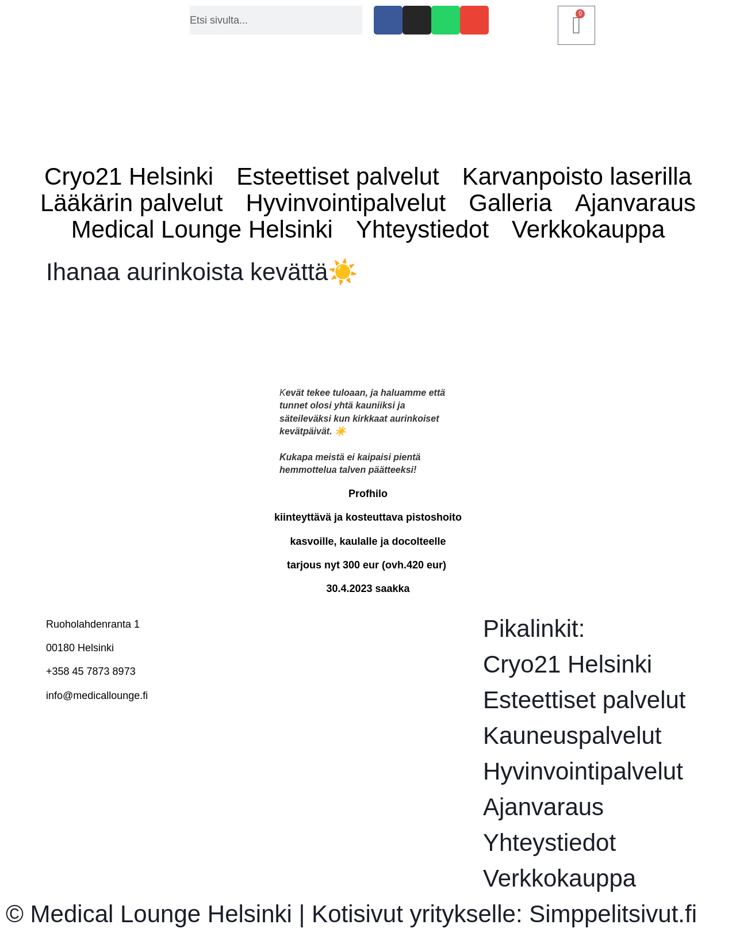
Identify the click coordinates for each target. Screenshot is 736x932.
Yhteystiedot (422, 229)
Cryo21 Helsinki (128, 176)
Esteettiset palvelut (337, 176)
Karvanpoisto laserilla (577, 176)
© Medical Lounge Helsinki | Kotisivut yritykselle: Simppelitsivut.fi (351, 913)
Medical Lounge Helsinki (202, 229)
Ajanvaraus (635, 203)
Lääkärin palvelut (131, 203)
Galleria (510, 203)
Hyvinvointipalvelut (346, 203)
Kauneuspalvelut (572, 735)
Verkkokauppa (588, 229)
